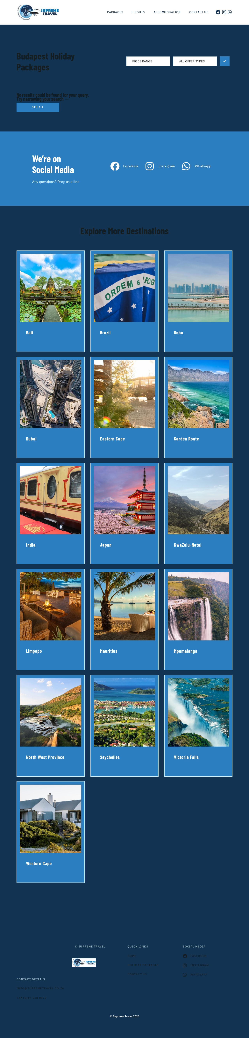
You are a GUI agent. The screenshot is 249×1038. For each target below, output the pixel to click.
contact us (137, 974)
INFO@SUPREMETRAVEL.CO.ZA (40, 988)
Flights (138, 12)
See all (38, 107)
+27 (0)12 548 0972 (32, 998)
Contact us (198, 12)
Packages (115, 12)
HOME (131, 956)
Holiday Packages (143, 965)
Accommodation (167, 12)
